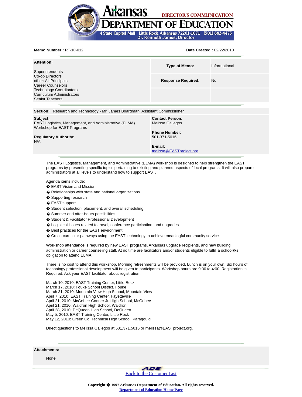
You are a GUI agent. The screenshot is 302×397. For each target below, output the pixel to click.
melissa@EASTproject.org (175, 151)
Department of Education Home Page (151, 389)
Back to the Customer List (151, 373)
